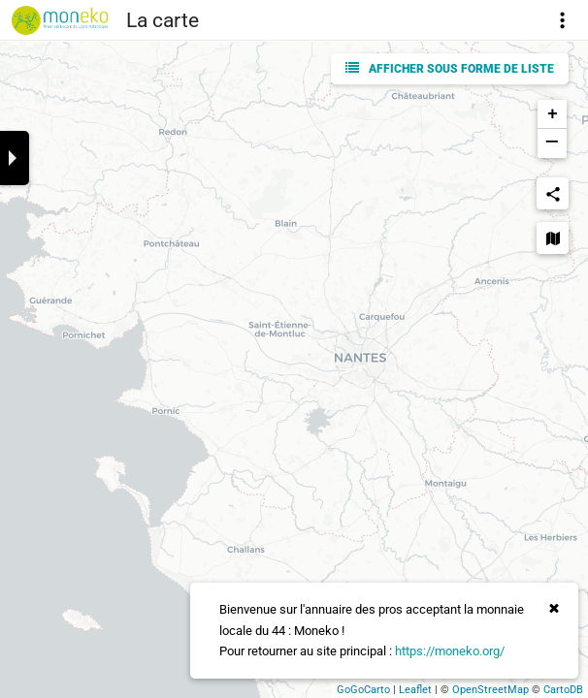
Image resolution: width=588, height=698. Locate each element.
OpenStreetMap (490, 689)
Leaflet (415, 689)
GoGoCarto (363, 689)
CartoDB (563, 689)
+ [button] (552, 114)
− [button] (551, 143)
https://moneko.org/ (450, 651)
